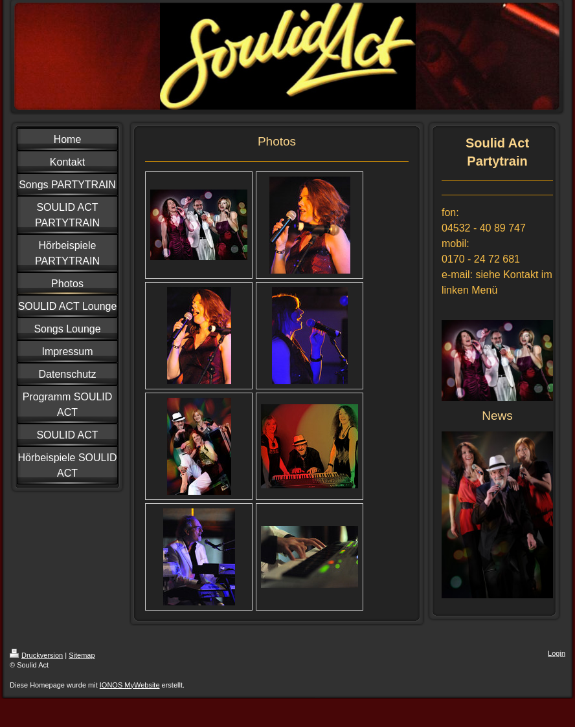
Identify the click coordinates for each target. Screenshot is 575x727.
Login (556, 653)
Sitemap (82, 655)
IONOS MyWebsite (130, 685)
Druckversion (36, 655)
